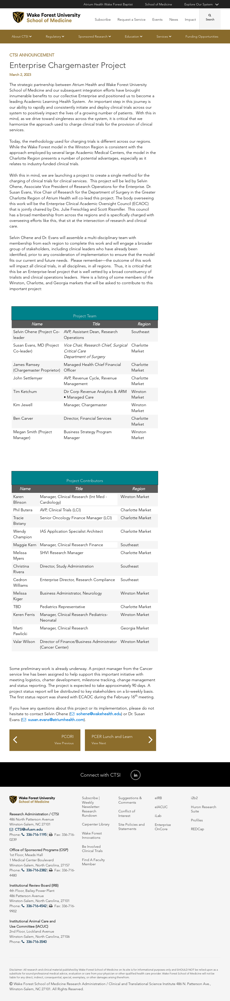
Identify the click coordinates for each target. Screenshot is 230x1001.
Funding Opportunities (202, 36)
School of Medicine (158, 4)
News (173, 19)
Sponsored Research (93, 36)
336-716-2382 (36, 870)
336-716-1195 (36, 834)
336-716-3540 (36, 942)
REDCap (197, 829)
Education (132, 36)
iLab (158, 816)
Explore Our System (198, 4)
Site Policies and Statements (131, 826)
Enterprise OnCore (163, 827)
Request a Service (131, 19)
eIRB (158, 798)
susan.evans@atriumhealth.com (56, 719)
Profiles (197, 820)
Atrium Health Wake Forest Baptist (108, 4)
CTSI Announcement (31, 55)
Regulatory (53, 36)
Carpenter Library (95, 824)
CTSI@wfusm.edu (29, 829)
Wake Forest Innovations (92, 835)
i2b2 (194, 798)
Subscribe (103, 19)
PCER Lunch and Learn (118, 739)
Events (157, 19)
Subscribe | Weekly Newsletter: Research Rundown (91, 807)
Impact (190, 19)
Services (162, 36)
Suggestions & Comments (130, 800)
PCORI (47, 739)
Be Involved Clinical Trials (92, 848)
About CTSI (20, 36)
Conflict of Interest (126, 813)
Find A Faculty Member (93, 862)
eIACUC (161, 807)
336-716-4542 (36, 906)
